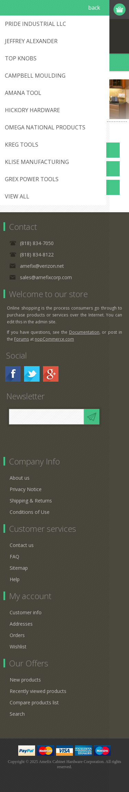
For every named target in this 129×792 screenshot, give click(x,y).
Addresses (21, 623)
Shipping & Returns (31, 500)
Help (15, 579)
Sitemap (19, 568)
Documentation (84, 332)
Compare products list (34, 702)
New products (25, 679)
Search (17, 714)
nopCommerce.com (54, 339)
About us (20, 478)
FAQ (14, 556)
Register (80, 9)
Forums (21, 339)
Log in (93, 9)
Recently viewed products (38, 691)
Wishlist (18, 646)
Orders (17, 635)
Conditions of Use (30, 512)
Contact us (22, 545)
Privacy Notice (26, 489)
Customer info (26, 612)
